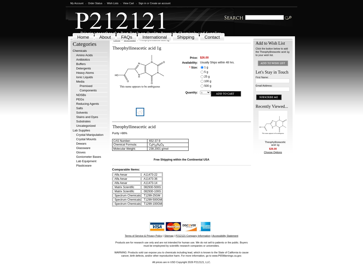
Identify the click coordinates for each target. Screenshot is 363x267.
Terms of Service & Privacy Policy (143, 235)
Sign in (142, 3)
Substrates (83, 121)
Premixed (86, 86)
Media (80, 81)
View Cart (128, 3)
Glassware (83, 148)
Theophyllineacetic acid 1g (275, 143)
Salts (79, 108)
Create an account (160, 3)
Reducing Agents (87, 104)
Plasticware (83, 165)
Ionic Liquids (84, 77)
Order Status (95, 3)
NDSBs (81, 95)
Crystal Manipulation (89, 135)
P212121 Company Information (193, 235)
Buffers (81, 64)
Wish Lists (113, 3)
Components (88, 90)
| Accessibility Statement (224, 235)
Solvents (82, 112)
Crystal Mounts (86, 139)
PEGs (80, 99)
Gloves (80, 152)
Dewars (81, 143)
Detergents (83, 68)
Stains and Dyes (87, 117)
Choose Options (273, 152)
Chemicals (80, 51)
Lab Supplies (81, 130)
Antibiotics (83, 59)
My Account (76, 3)
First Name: (262, 77)
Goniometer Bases (88, 156)
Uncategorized (86, 125)
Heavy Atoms (85, 73)
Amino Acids (84, 55)
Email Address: (264, 85)
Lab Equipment (86, 161)
